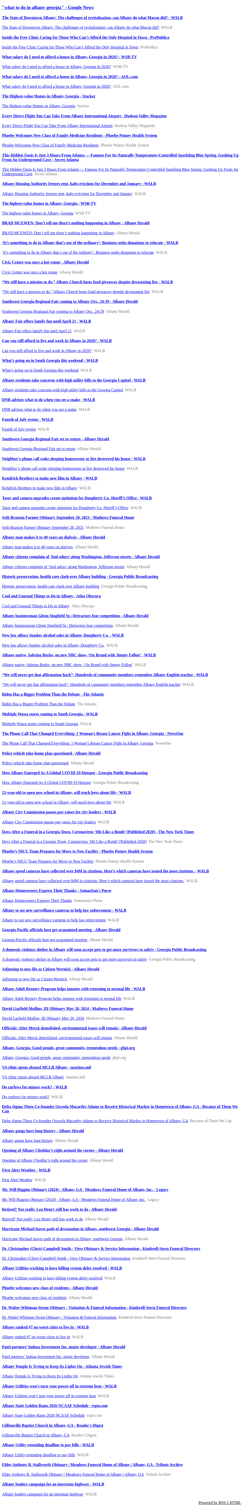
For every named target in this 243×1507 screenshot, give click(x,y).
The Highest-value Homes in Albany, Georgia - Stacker (48, 96)
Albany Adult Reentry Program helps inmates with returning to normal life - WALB (73, 989)
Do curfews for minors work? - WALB (34, 1087)
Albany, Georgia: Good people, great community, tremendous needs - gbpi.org (68, 1048)
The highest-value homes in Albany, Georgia (37, 213)
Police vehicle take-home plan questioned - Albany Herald (51, 753)
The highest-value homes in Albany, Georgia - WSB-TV (49, 203)
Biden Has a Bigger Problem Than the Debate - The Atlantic (53, 694)
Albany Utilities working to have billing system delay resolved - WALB (62, 1268)
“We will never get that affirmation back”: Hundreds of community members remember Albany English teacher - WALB (105, 675)
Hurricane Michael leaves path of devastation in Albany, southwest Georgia (62, 1239)
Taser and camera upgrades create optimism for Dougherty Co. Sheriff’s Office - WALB (77, 498)
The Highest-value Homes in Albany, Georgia (38, 106)
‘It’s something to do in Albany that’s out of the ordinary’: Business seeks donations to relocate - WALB (90, 243)
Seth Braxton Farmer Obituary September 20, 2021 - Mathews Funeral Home (68, 517)
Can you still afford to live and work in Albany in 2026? (47, 351)
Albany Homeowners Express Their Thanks (37, 900)
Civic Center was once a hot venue (29, 272)
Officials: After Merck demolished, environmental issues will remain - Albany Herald (74, 1028)
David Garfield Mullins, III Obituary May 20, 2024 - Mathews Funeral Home (68, 1008)
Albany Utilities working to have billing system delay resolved (52, 1278)
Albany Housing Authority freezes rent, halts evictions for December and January (67, 194)
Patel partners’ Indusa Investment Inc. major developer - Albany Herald (63, 1347)
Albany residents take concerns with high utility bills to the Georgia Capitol (62, 390)
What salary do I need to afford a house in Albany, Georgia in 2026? (56, 67)
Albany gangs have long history (27, 1140)
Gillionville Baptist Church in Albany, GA (35, 1435)
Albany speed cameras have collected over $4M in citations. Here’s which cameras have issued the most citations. (93, 881)
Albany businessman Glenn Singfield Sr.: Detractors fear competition (57, 625)
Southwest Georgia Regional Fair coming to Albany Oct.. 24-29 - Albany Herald (70, 301)
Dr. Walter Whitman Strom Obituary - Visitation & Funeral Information (59, 1317)
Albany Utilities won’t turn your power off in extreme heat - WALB (59, 1386)
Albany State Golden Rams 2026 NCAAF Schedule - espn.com (55, 1405)
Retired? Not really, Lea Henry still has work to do (42, 1219)
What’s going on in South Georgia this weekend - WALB (50, 360)
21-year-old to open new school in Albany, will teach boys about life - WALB (66, 792)
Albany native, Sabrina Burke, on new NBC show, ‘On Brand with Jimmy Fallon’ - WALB (79, 655)
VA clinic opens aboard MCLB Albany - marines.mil (46, 1067)
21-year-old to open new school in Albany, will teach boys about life (56, 802)
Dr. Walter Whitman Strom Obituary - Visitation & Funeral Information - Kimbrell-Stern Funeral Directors (94, 1307)
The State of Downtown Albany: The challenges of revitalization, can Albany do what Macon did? (80, 27)
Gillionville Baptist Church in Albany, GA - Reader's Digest (52, 1425)
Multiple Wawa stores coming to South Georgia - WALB (50, 714)
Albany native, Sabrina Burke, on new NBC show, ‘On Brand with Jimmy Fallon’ (67, 665)
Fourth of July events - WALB (27, 419)
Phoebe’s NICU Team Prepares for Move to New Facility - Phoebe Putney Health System (77, 851)
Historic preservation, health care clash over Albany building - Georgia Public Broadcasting (80, 576)
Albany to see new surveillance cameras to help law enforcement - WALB (64, 910)
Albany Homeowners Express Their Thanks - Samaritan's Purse (56, 890)
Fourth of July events (19, 429)
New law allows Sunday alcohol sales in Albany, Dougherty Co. (53, 645)
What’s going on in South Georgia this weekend (40, 370)
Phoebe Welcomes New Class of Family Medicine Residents (50, 145)
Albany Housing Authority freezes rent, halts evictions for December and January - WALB (79, 184)
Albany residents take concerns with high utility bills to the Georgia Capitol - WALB (74, 380)
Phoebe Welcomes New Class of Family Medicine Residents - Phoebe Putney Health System (79, 135)
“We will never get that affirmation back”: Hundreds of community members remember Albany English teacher (91, 684)
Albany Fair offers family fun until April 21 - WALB (46, 321)
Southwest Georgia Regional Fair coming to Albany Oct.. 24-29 (53, 311)
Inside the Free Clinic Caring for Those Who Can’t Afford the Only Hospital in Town (70, 47)
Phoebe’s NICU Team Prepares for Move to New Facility (48, 861)
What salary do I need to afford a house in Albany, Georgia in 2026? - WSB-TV (69, 57)
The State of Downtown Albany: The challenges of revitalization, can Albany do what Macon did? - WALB (92, 18)
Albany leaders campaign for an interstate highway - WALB (53, 1484)
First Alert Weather (17, 1180)
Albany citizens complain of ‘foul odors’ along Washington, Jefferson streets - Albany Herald (81, 557)
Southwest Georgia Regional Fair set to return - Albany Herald (55, 439)
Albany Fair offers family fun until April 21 (37, 331)
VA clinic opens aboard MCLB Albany (33, 1077)
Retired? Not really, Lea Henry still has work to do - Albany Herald (59, 1209)
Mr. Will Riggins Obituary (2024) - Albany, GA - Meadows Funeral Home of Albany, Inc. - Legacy (85, 1189)
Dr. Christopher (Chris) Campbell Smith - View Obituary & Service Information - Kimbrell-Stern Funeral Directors (101, 1248)
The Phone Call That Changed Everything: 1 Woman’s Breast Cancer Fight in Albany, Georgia (77, 743)
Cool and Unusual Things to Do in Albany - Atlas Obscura (51, 596)
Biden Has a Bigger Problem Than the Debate (38, 704)
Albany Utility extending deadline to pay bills (38, 1455)
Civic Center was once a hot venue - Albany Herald (45, 262)
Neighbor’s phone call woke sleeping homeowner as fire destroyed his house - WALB (74, 459)
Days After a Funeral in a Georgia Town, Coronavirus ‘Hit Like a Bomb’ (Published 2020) (74, 841)
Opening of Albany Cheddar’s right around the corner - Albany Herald (62, 1150)
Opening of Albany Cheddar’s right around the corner (45, 1160)
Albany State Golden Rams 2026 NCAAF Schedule (43, 1415)
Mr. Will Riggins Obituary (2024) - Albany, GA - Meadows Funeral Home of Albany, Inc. (74, 1199)
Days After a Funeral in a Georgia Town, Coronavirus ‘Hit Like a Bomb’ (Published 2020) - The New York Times (98, 832)
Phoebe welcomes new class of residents (34, 1297)
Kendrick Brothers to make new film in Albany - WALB (49, 478)
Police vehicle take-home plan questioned (35, 763)
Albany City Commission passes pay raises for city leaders (49, 822)
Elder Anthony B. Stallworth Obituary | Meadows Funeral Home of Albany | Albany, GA (73, 1474)
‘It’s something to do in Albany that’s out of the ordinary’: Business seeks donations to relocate (78, 252)
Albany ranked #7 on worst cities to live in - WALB (45, 1327)
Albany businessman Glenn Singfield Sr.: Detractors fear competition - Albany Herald (75, 616)
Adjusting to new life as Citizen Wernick (34, 979)
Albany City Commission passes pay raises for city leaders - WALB (59, 812)
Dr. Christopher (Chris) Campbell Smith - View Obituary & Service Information (66, 1258)
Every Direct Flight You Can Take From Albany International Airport (57, 126)
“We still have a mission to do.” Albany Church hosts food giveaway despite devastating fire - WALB (87, 282)
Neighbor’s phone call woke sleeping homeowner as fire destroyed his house (63, 468)
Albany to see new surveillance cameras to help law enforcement (54, 920)
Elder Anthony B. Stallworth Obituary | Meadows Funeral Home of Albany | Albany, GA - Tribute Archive (92, 1464)
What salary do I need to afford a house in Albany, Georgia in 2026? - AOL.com (70, 77)
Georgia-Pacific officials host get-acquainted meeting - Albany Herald (61, 930)
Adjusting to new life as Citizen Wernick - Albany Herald (50, 969)
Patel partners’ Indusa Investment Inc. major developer (45, 1356)
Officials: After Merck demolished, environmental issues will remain (57, 1038)
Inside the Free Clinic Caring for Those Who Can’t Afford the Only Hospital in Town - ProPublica (85, 37)
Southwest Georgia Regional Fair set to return (38, 449)
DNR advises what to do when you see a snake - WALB (48, 400)
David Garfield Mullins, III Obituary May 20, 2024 (43, 1018)
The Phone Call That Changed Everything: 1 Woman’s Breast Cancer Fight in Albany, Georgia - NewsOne (92, 733)
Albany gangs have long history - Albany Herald (43, 1131)
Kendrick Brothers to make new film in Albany (39, 488)
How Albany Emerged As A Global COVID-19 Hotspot (46, 782)
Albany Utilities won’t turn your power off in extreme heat (49, 1396)
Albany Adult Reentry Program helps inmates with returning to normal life (61, 998)
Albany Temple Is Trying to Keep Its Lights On (40, 1376)
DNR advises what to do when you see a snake (39, 409)
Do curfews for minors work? (25, 1097)
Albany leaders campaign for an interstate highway (42, 1494)
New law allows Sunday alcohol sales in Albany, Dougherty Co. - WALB (63, 635)
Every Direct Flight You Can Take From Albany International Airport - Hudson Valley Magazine (84, 116)
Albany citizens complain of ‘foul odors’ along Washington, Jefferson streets (63, 567)
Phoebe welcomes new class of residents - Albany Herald (50, 1288)
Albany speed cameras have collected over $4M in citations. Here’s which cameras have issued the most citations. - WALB (105, 871)
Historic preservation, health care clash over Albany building (50, 586)
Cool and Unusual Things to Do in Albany (35, 606)
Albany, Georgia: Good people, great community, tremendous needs (56, 1057)
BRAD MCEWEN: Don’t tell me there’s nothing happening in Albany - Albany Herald (75, 223)
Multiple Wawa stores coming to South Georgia (40, 724)
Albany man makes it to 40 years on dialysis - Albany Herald (53, 537)
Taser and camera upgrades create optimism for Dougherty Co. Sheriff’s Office (65, 508)
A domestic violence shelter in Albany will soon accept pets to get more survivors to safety (74, 959)
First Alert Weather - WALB (26, 1170)
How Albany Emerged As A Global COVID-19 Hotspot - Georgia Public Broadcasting (75, 773)
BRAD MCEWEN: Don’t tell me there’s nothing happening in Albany (58, 233)
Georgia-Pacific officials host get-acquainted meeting (44, 940)
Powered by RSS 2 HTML (220, 1502)
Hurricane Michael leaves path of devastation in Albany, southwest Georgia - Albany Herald (80, 1229)
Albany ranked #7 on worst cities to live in (36, 1337)
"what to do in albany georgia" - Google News (48, 7)
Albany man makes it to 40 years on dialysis (37, 547)
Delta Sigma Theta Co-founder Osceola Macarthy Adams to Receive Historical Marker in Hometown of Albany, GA (95, 1121)
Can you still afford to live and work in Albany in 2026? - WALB (57, 341)
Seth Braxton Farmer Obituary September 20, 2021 (43, 527)
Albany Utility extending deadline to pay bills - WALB (48, 1445)
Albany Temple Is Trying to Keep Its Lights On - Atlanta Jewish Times (62, 1366)
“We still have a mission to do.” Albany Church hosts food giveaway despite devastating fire (76, 292)
